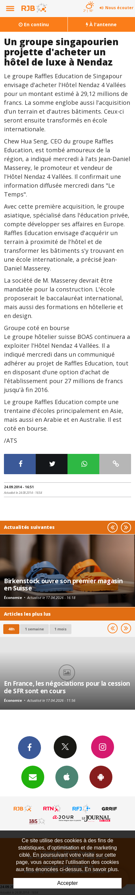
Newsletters (32, 777)
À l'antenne (101, 24)
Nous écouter (119, 7)
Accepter (67, 883)
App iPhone (66, 777)
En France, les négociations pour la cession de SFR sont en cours (67, 687)
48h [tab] (11, 628)
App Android (100, 777)
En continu (34, 24)
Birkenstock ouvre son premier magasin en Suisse (63, 584)
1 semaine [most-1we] (34, 628)
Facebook (29, 747)
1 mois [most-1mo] (60, 628)
